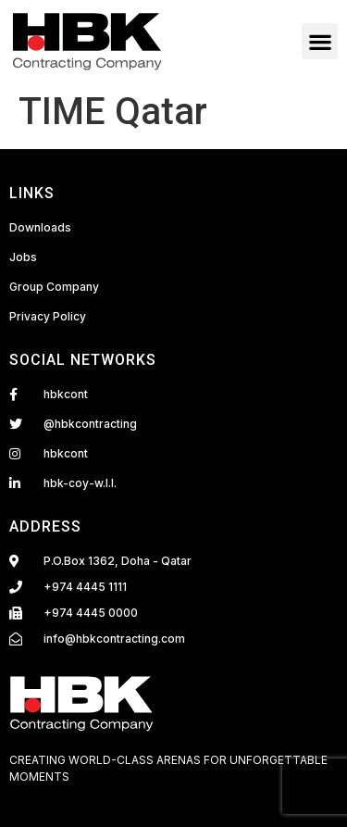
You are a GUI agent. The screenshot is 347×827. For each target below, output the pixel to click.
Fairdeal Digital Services (88, 797)
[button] (320, 41)
